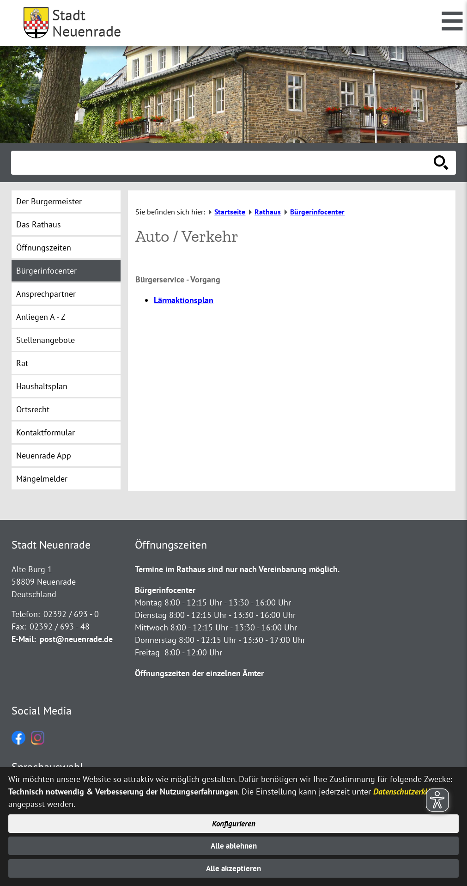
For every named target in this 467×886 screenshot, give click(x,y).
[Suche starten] (441, 162)
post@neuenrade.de (76, 639)
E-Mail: (24, 639)
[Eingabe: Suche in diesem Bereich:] (223, 163)
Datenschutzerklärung (410, 789)
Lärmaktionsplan (183, 300)
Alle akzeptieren (233, 868)
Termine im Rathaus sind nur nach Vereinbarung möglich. (237, 569)
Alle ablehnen (233, 844)
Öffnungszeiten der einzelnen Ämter (199, 673)
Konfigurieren (233, 821)
